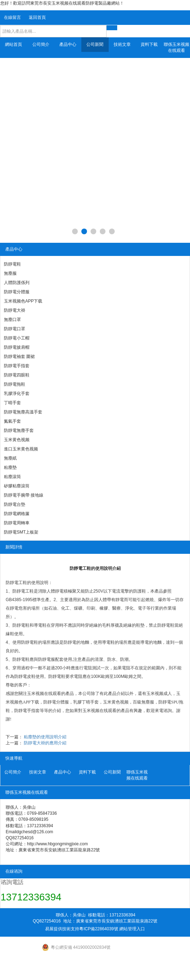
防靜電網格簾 (16, 513)
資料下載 (149, 44)
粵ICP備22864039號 (98, 928)
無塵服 (10, 273)
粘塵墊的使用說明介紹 (45, 736)
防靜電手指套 (16, 365)
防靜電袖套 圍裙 (19, 356)
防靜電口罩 (14, 328)
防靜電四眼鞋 (16, 375)
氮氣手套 (12, 421)
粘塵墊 (10, 467)
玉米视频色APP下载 (23, 301)
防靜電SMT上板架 (21, 532)
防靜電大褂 (14, 310)
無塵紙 (10, 458)
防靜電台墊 (14, 504)
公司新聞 (94, 44)
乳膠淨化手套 (16, 393)
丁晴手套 (12, 402)
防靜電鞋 (12, 264)
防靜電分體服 (16, 291)
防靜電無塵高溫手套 (23, 412)
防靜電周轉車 (16, 522)
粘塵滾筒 (12, 476)
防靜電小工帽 (16, 338)
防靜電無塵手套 (19, 430)
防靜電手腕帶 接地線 (23, 495)
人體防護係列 (16, 282)
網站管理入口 (132, 928)
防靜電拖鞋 (14, 384)
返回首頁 (37, 17)
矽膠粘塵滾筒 (16, 485)
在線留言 (12, 17)
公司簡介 (40, 44)
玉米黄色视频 (16, 439)
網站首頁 (13, 44)
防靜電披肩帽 (16, 347)
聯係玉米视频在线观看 (176, 47)
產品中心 (67, 44)
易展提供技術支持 (62, 928)
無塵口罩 (12, 319)
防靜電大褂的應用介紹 (45, 742)
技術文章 (122, 44)
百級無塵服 (143, 702)
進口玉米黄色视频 (21, 448)
